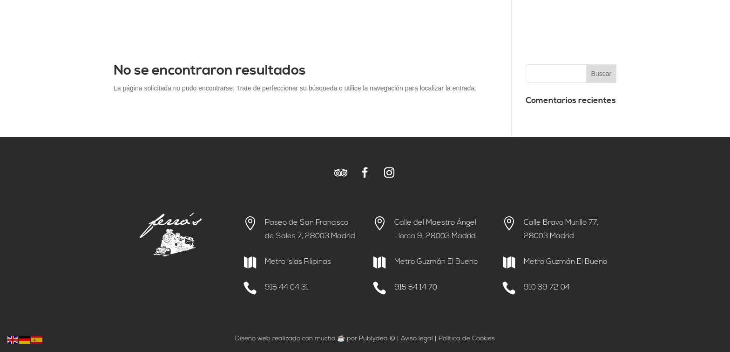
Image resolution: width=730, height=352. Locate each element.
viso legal (419, 338)
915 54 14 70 (415, 287)
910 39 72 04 (547, 287)
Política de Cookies (467, 338)
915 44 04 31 (286, 287)
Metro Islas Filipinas (298, 262)
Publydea (373, 338)
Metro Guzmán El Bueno (436, 262)
